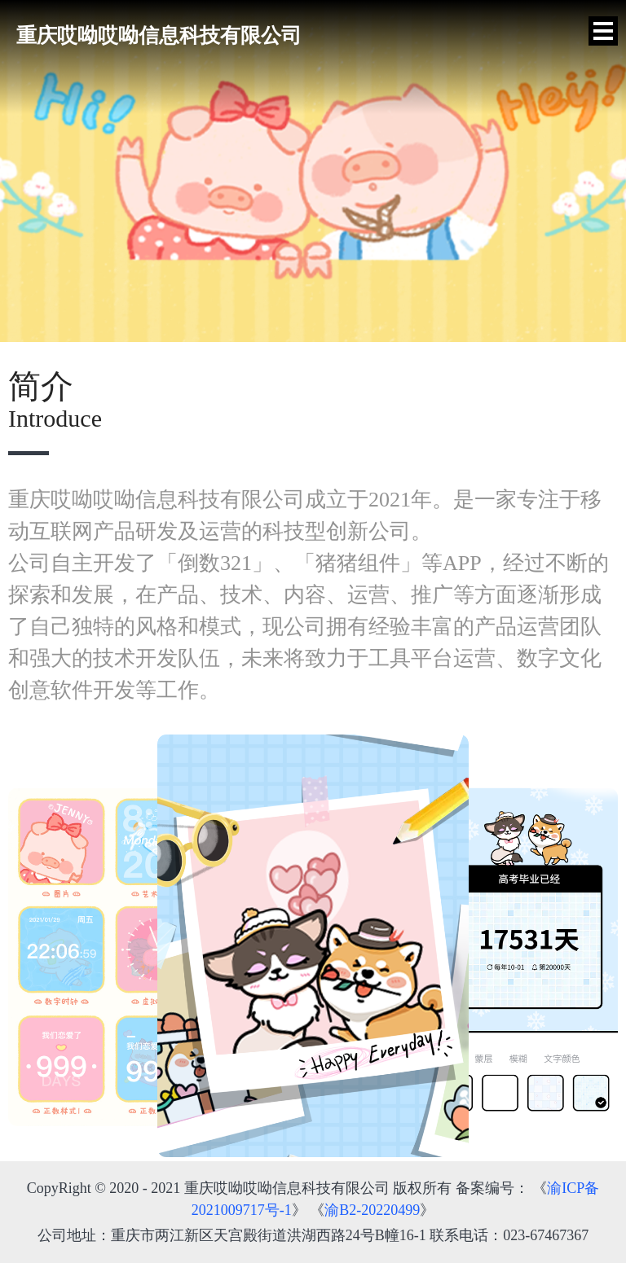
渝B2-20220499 (372, 1210)
